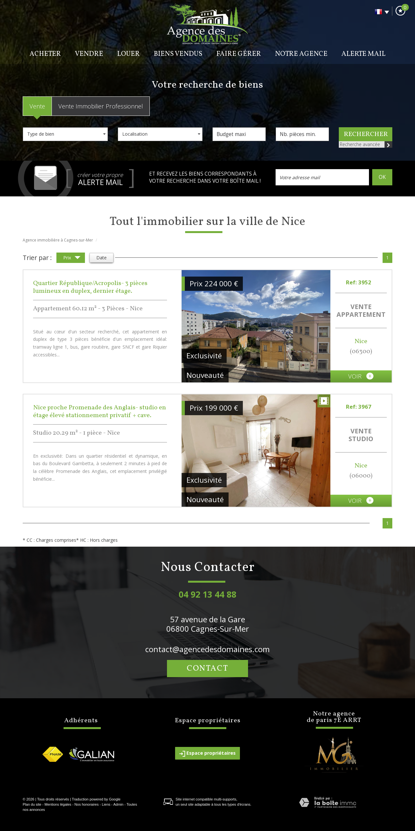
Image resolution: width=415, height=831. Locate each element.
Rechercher (366, 134)
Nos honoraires (87, 804)
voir (361, 376)
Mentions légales (57, 804)
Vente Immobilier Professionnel (100, 106)
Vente (37, 106)
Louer (128, 54)
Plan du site (32, 804)
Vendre (89, 54)
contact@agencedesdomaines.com (207, 649)
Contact (207, 668)
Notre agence (301, 54)
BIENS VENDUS (178, 54)
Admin (118, 804)
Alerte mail (363, 54)
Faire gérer (238, 54)
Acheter (45, 54)
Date (101, 257)
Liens (106, 804)
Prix (71, 258)
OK (382, 177)
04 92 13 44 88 (207, 594)
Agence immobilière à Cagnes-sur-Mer (58, 240)
